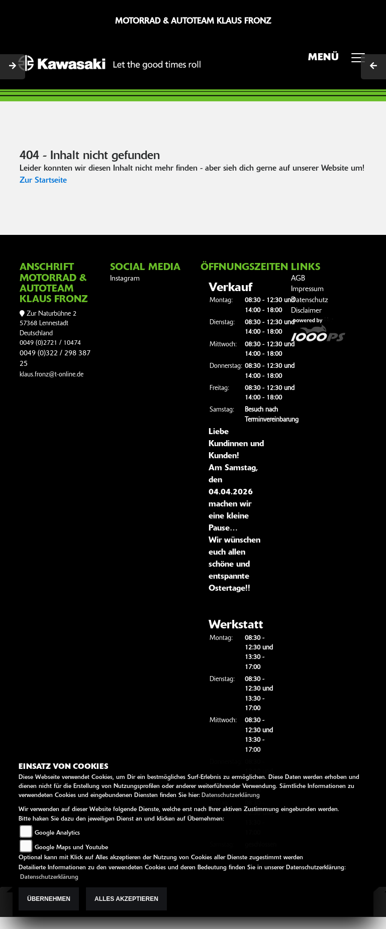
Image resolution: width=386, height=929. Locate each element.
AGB (298, 279)
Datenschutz (309, 300)
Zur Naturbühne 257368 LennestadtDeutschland (48, 324)
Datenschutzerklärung (231, 795)
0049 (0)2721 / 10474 (50, 343)
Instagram (125, 279)
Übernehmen (48, 898)
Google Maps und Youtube (71, 848)
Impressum (307, 289)
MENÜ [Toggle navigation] (340, 60)
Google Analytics (57, 833)
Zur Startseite (43, 181)
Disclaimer (306, 311)
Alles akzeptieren (126, 898)
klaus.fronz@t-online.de (51, 374)
